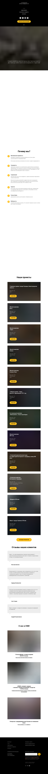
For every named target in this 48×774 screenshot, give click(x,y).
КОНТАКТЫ (9, 748)
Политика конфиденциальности (30, 743)
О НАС (24, 8)
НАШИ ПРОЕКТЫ (24, 10)
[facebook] (20, 18)
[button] (24, 21)
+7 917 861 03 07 (24, 2)
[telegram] (28, 18)
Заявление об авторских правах (30, 745)
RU (23, 24)
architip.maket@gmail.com (24, 3)
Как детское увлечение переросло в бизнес (24, 657)
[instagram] (25, 18)
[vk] (23, 18)
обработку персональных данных (32, 758)
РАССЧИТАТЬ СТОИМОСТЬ (24, 12)
